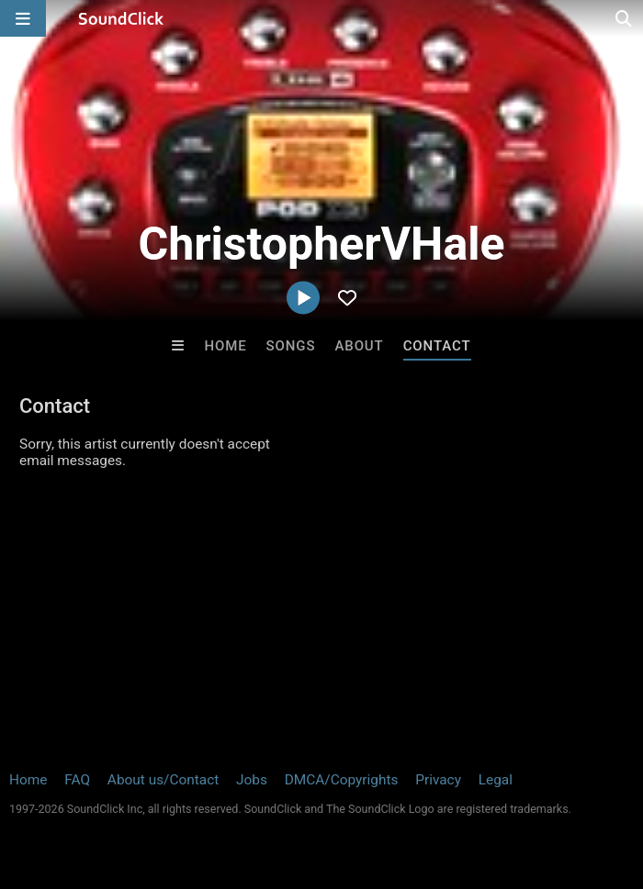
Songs (291, 346)
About (358, 346)
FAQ (77, 780)
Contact (437, 346)
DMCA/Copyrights (342, 780)
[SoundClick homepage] (121, 18)
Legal (496, 780)
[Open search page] (624, 18)
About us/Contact (163, 780)
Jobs (251, 780)
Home (225, 346)
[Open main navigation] (23, 18)
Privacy (438, 780)
